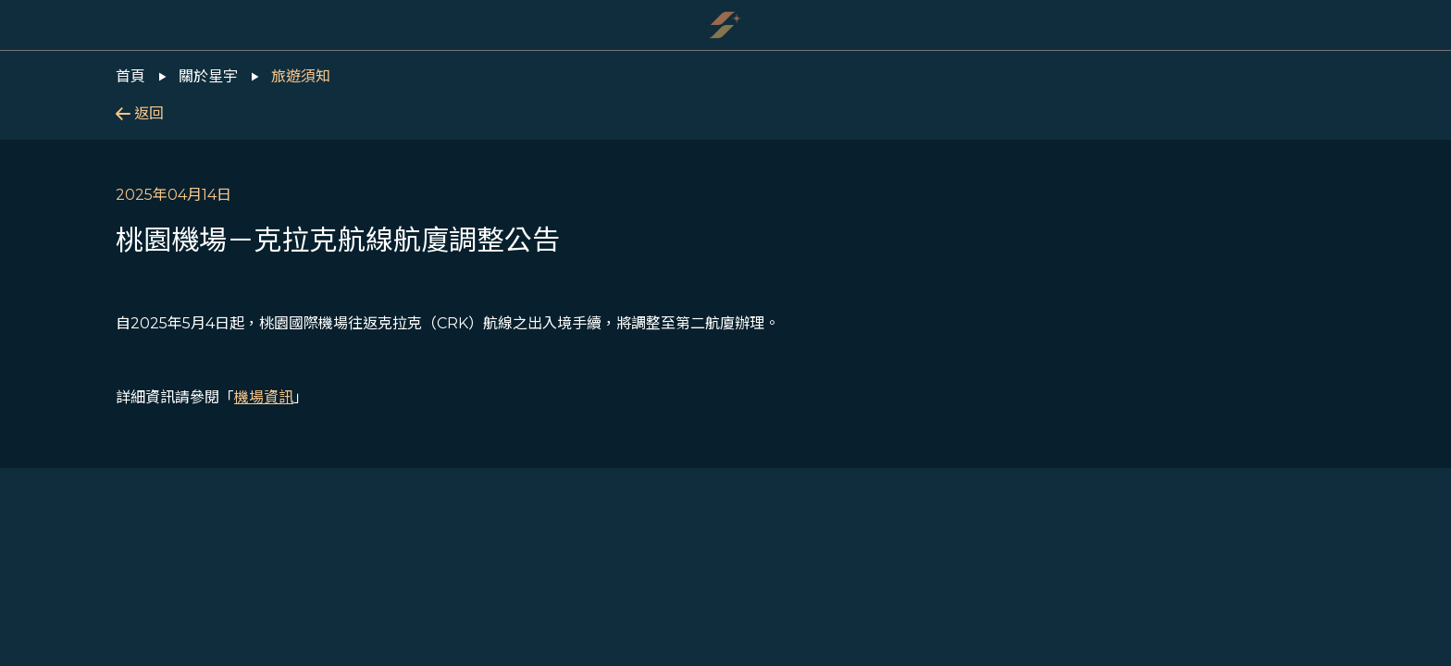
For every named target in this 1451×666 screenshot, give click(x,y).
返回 (140, 113)
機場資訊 (263, 397)
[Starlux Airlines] (725, 25)
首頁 (130, 76)
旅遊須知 (300, 76)
